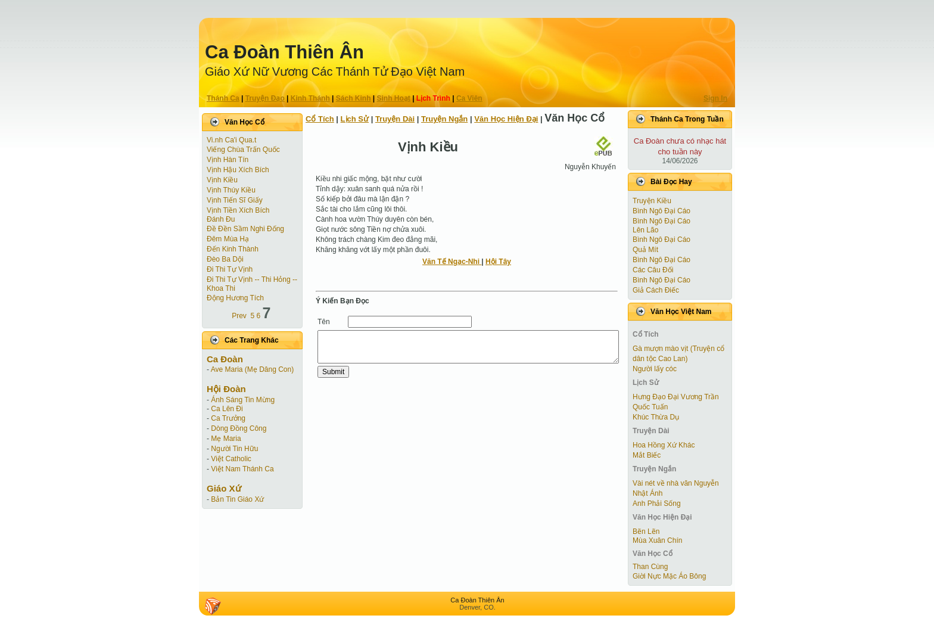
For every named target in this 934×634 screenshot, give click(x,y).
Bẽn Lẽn (646, 531)
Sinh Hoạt (393, 98)
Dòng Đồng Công (238, 428)
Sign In (715, 98)
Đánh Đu (221, 219)
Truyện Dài (395, 118)
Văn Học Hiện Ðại (506, 118)
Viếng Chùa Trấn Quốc (243, 149)
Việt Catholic (231, 459)
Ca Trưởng (228, 418)
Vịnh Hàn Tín (227, 160)
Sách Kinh (353, 98)
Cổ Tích (320, 118)
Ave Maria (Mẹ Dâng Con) (252, 369)
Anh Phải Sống (657, 503)
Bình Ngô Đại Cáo (661, 211)
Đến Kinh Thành (233, 249)
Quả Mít (645, 249)
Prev (239, 316)
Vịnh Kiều (222, 180)
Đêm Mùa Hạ (228, 239)
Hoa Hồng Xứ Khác (664, 445)
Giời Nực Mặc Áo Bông (669, 576)
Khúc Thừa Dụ (656, 417)
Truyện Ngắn (444, 118)
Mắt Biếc (647, 455)
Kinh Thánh (310, 98)
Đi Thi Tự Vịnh (230, 269)
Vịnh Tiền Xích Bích (238, 210)
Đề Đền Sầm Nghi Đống (245, 229)
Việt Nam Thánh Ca (242, 469)
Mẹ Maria (226, 438)
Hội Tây (498, 261)
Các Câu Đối (653, 270)
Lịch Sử (355, 118)
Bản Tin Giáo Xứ (237, 499)
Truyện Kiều (652, 201)
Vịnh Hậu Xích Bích (238, 170)
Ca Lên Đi (226, 409)
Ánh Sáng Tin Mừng (243, 400)
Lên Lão (645, 230)
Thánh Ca (223, 98)
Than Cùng (650, 566)
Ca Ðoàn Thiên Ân (284, 52)
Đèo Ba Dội (225, 259)
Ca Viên (469, 98)
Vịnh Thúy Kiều (231, 190)
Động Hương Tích (235, 298)
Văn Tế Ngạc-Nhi (451, 261)
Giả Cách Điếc (656, 290)
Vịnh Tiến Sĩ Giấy (235, 200)
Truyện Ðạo (265, 98)
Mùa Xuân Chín (657, 540)
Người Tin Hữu (234, 449)
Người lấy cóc (655, 369)
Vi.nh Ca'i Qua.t (231, 140)
